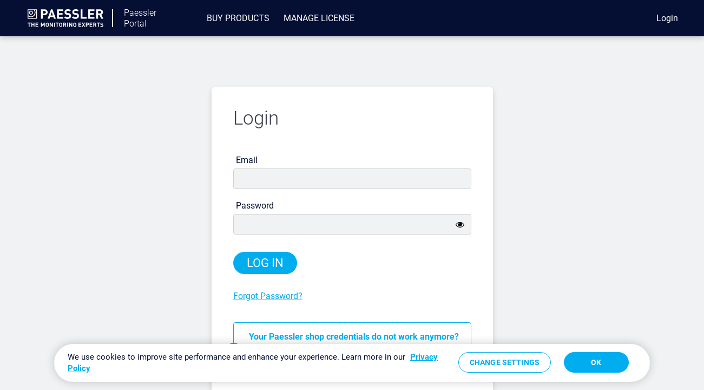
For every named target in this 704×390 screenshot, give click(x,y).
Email (247, 160)
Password (255, 205)
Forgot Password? (267, 296)
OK (596, 362)
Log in (265, 263)
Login (667, 18)
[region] (352, 363)
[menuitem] (238, 18)
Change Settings (504, 362)
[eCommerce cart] (627, 18)
